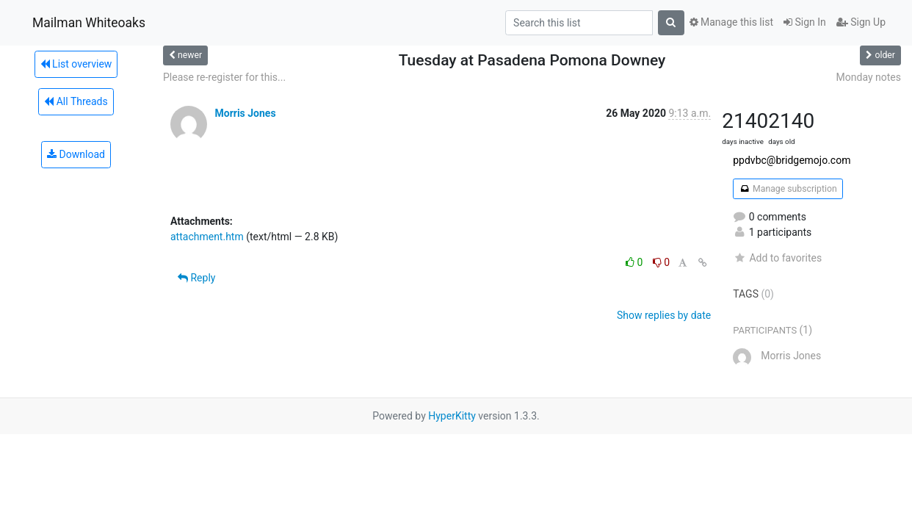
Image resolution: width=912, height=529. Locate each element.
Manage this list (731, 22)
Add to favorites (777, 258)
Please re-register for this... (224, 77)
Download (76, 154)
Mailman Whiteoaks (88, 22)
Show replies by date (664, 315)
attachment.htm (207, 236)
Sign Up (861, 22)
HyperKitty (452, 416)
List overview (76, 64)
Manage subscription (787, 189)
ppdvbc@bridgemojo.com (791, 160)
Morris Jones (244, 113)
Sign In (804, 22)
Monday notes (868, 77)
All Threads (75, 101)
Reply (196, 278)
